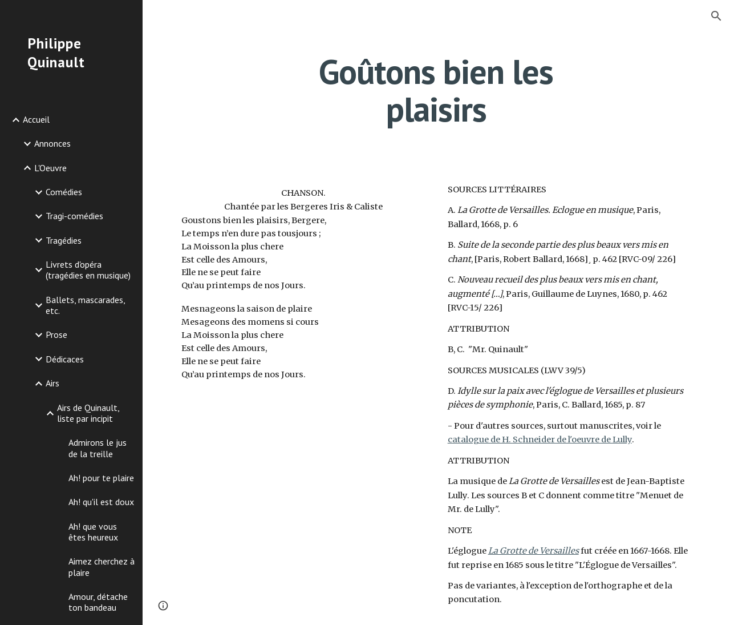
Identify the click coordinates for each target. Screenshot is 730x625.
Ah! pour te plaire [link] (101, 477)
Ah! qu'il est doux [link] (101, 501)
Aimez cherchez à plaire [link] (101, 566)
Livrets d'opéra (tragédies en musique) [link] (88, 270)
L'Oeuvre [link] (50, 168)
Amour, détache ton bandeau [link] (98, 602)
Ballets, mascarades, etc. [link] (85, 305)
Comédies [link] (64, 191)
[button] (716, 16)
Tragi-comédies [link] (74, 215)
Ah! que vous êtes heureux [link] (93, 532)
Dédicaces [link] (65, 359)
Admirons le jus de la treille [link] (97, 448)
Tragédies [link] (64, 240)
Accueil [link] (36, 119)
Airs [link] (52, 383)
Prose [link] (56, 334)
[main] (436, 90)
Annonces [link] (52, 143)
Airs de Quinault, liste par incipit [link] (88, 413)
